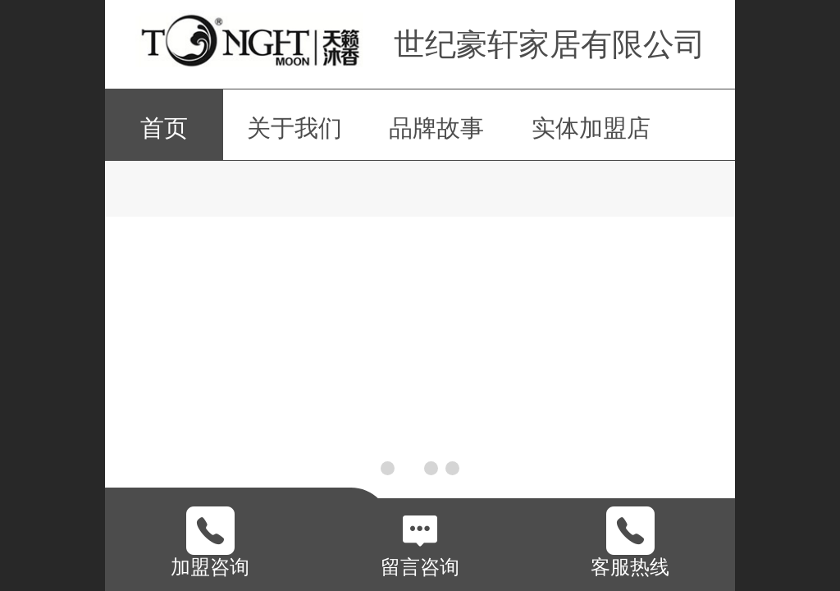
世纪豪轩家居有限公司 (549, 44)
